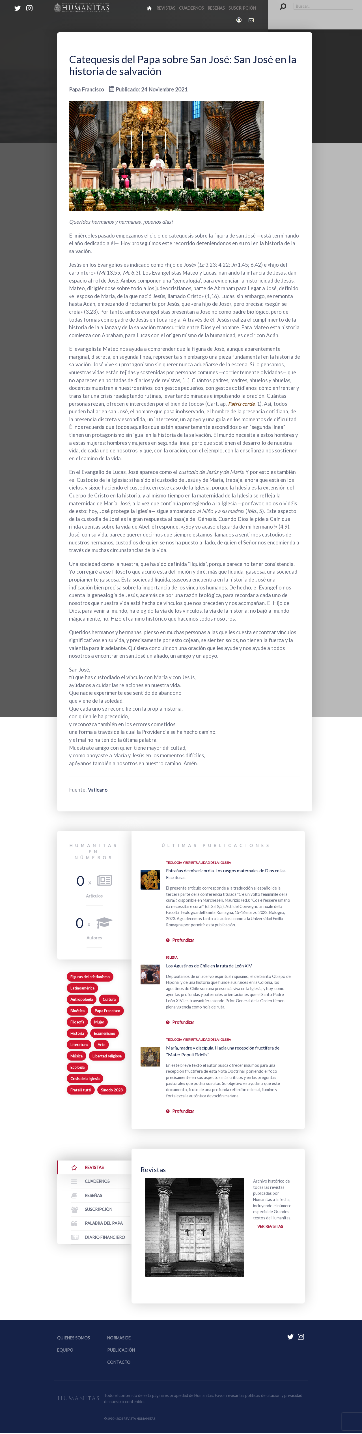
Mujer (99, 1022)
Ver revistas (271, 1226)
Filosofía (77, 1022)
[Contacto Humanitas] (251, 20)
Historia (77, 1033)
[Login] (239, 20)
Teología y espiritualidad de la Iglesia (198, 862)
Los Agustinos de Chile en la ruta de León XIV (209, 965)
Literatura (79, 1044)
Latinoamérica (82, 988)
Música (76, 1056)
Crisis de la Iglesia (85, 1078)
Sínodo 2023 (112, 1090)
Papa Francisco (107, 1010)
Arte (101, 1044)
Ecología (77, 1067)
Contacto (118, 1362)
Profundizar (183, 940)
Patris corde (241, 404)
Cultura (109, 999)
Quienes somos (73, 1338)
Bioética (77, 1010)
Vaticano (98, 790)
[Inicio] (150, 8)
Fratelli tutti (80, 1090)
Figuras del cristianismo (90, 976)
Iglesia (172, 957)
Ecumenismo (104, 1033)
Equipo (65, 1350)
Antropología (81, 999)
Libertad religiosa (107, 1056)
